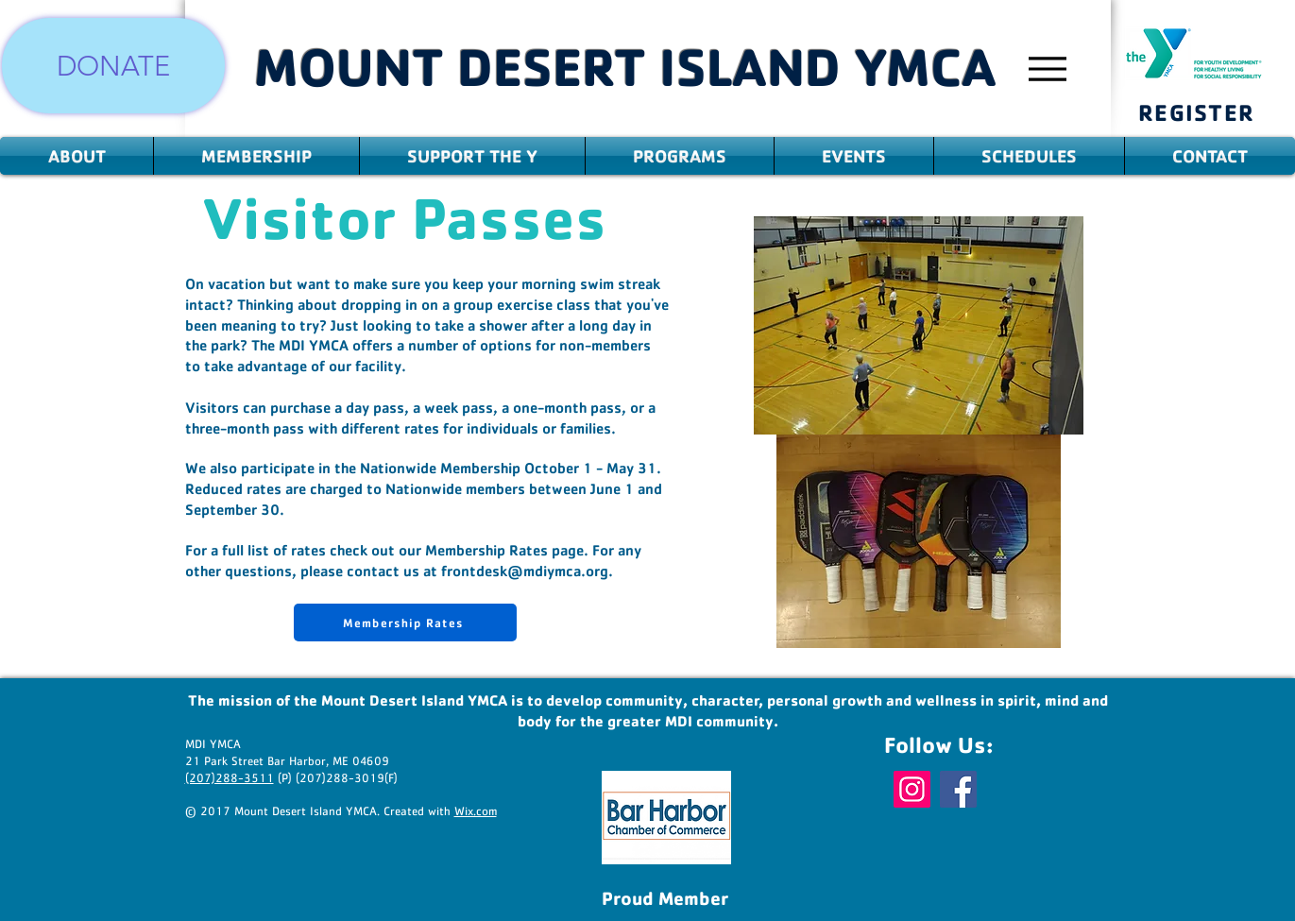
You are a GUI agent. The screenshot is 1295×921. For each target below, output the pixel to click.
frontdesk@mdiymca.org (524, 570)
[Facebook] (958, 789)
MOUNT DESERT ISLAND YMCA (625, 66)
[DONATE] (113, 65)
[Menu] (1048, 68)
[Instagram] (912, 789)
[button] (76, 156)
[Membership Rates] (405, 622)
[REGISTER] (1197, 111)
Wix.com (475, 812)
